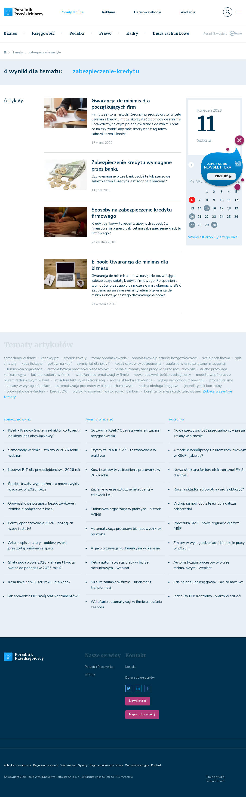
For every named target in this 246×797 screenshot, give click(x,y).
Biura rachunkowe (171, 33)
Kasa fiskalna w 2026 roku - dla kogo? (39, 582)
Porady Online (72, 12)
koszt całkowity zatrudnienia (138, 363)
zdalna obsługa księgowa (158, 385)
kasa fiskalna (32, 363)
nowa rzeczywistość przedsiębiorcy (162, 374)
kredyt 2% (59, 391)
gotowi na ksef (60, 363)
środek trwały (75, 358)
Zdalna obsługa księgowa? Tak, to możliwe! (208, 582)
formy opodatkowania (109, 358)
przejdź (223, 176)
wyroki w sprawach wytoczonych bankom (106, 391)
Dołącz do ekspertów (140, 678)
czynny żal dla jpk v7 (93, 363)
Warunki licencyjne (137, 765)
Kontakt (130, 667)
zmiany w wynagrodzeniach (28, 385)
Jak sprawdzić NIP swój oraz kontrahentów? (43, 596)
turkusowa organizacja (24, 369)
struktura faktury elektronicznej (79, 380)
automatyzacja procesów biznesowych (78, 369)
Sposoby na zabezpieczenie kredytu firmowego (132, 213)
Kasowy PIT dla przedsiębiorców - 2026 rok (44, 469)
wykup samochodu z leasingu (180, 380)
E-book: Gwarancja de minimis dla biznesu (130, 265)
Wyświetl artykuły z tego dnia (212, 237)
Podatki (76, 33)
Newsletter (137, 701)
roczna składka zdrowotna (131, 380)
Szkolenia (187, 12)
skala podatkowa (216, 358)
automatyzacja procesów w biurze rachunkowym (94, 385)
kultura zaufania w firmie (50, 374)
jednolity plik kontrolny (203, 385)
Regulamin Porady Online (106, 765)
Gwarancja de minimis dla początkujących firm (121, 104)
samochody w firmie (20, 358)
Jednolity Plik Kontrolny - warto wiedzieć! (207, 596)
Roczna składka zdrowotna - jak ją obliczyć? (208, 489)
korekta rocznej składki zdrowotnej (172, 391)
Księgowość (43, 33)
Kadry (132, 33)
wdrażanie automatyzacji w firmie (102, 374)
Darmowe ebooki (147, 12)
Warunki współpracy (73, 765)
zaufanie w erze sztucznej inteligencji (196, 363)
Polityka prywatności (17, 765)
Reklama (109, 12)
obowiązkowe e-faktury (26, 391)
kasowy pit (50, 358)
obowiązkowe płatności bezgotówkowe (164, 358)
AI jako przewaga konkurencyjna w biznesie (125, 548)
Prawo (105, 33)
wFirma (90, 674)
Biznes (10, 33)
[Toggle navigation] (239, 12)
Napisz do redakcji (142, 714)
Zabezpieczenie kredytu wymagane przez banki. (132, 165)
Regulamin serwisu (45, 765)
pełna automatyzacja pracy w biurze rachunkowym (155, 369)
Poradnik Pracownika (99, 667)
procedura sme (221, 380)
